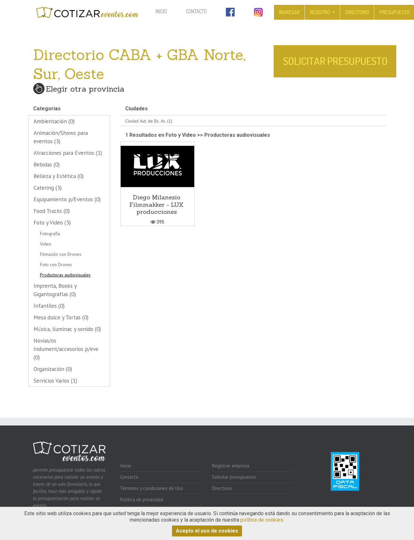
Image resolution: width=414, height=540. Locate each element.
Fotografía (50, 233)
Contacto (196, 11)
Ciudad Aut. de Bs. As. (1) (148, 121)
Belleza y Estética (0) (59, 176)
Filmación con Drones (60, 254)
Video (45, 244)
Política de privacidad (141, 499)
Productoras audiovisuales (65, 275)
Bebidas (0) (47, 164)
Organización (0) (53, 369)
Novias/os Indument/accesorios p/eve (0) (66, 349)
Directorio (357, 12)
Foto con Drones (56, 264)
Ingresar (289, 12)
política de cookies (261, 520)
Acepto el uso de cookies (207, 531)
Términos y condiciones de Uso (151, 488)
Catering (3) (48, 187)
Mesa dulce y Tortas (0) (61, 317)
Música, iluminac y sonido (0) (67, 329)
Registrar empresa (230, 466)
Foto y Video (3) (52, 222)
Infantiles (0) (49, 305)
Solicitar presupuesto (234, 477)
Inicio (166, 11)
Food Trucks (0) (52, 211)
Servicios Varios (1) (55, 380)
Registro (320, 12)
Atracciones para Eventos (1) (68, 152)
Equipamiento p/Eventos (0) (67, 199)
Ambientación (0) (54, 121)
